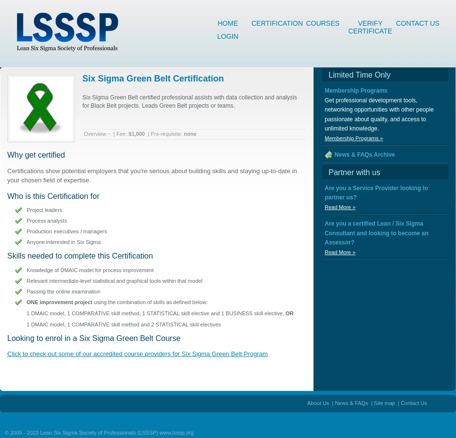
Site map (384, 403)
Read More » (340, 207)
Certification (275, 23)
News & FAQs (351, 403)
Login (227, 36)
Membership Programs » (354, 138)
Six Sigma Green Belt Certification (153, 78)
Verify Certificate (370, 24)
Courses (322, 23)
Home (228, 23)
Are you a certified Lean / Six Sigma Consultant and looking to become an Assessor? (376, 233)
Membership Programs (356, 90)
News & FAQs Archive (364, 154)
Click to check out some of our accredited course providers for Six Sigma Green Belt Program (137, 353)
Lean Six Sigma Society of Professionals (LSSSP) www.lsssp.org (117, 433)
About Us (318, 403)
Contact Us (418, 23)
